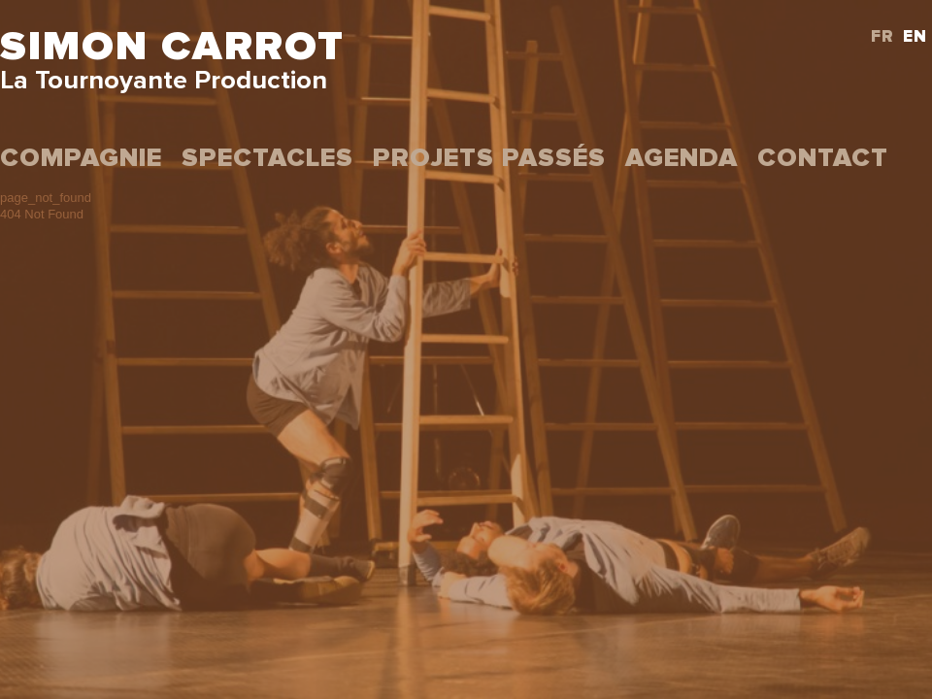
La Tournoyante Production (163, 81)
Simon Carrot (172, 47)
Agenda (681, 159)
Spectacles (267, 159)
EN (915, 37)
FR (882, 37)
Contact (822, 159)
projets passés (489, 159)
